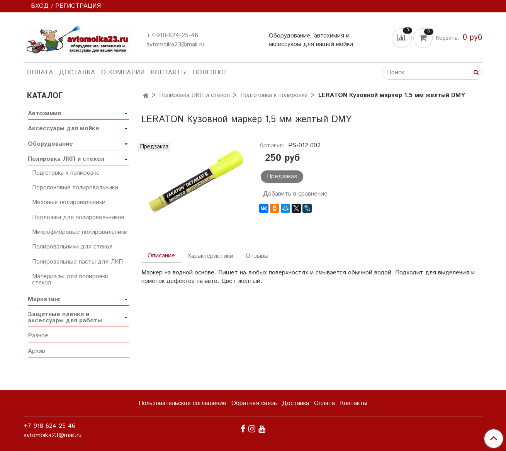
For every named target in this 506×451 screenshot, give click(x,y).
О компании (122, 72)
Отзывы (257, 256)
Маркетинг (44, 299)
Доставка (77, 72)
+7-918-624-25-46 (172, 35)
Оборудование (50, 144)
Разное (38, 335)
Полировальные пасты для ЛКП (77, 261)
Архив (36, 351)
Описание (161, 255)
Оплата (40, 72)
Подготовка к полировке (274, 95)
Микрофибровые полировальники (79, 232)
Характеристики (210, 256)
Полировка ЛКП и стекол (194, 95)
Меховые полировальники (68, 202)
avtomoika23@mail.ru (175, 44)
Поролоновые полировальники (75, 187)
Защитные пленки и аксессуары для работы (65, 317)
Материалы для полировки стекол (70, 279)
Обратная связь (254, 403)
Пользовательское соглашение (182, 403)
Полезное (210, 72)
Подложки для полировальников (78, 217)
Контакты (169, 72)
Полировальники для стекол (72, 246)
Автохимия (44, 113)
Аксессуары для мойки (63, 128)
